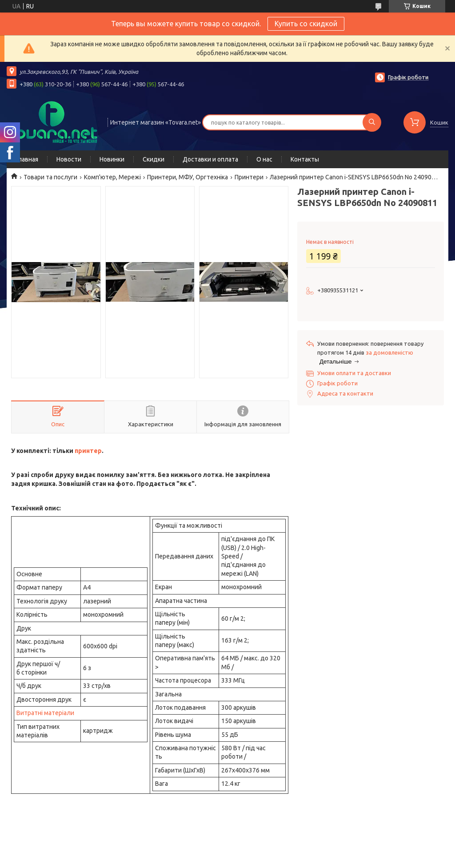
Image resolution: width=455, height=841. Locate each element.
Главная (27, 159)
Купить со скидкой (306, 24)
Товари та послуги (50, 177)
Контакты (305, 159)
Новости (68, 159)
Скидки (153, 159)
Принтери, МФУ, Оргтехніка (187, 177)
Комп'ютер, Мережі (112, 177)
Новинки (112, 159)
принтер (88, 450)
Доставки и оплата (210, 159)
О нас (264, 159)
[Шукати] (372, 122)
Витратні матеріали (45, 712)
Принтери (249, 177)
